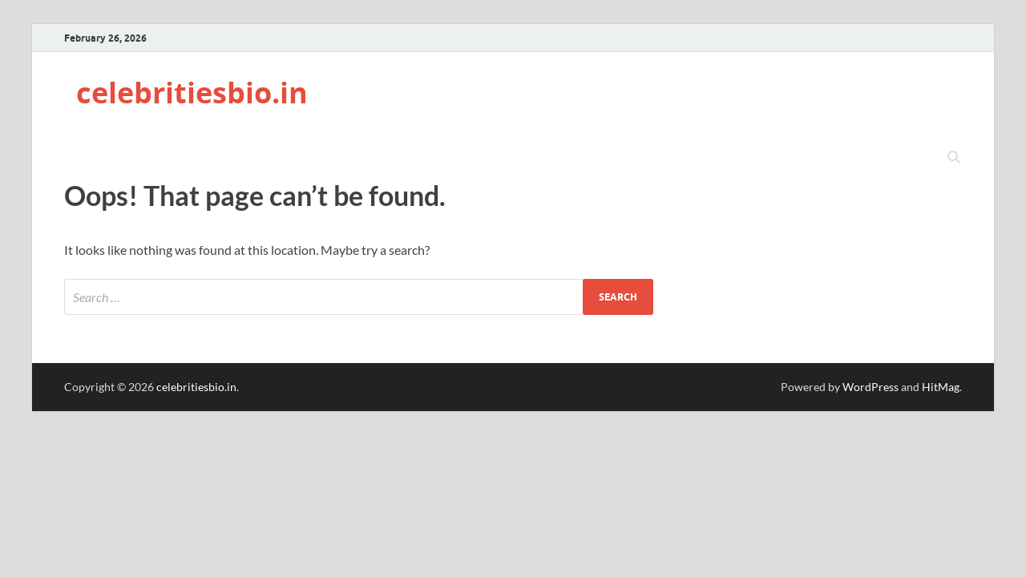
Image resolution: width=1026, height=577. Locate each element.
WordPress (870, 386)
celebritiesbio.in (192, 92)
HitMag (940, 386)
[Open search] (954, 157)
